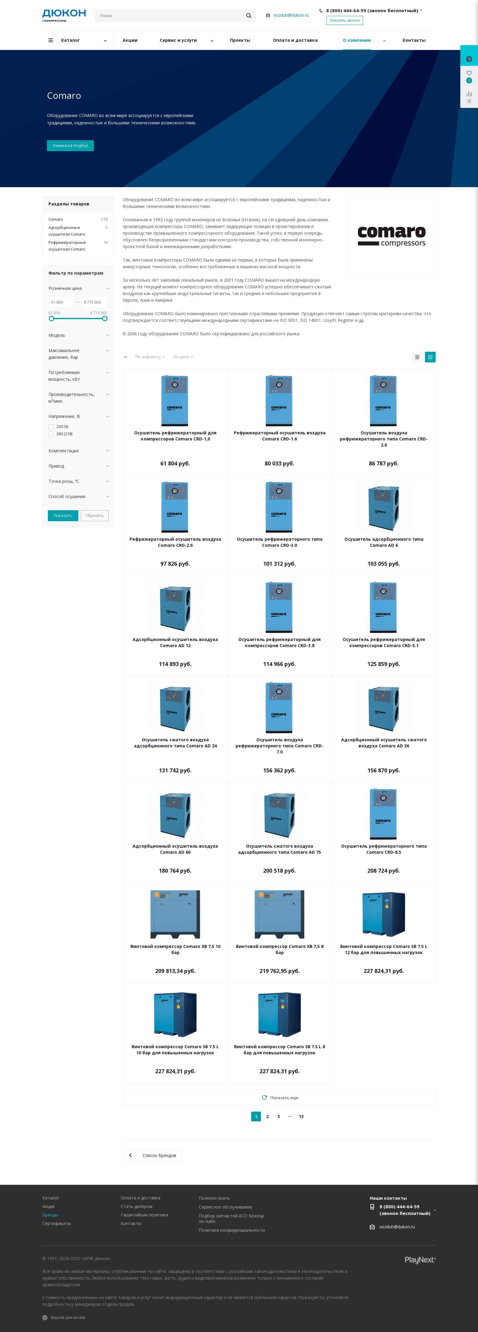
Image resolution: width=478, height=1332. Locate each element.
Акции (48, 1206)
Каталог (50, 1198)
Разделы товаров (68, 204)
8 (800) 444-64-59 (372, 10)
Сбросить (94, 515)
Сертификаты (56, 1223)
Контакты (131, 1223)
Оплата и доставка (140, 1198)
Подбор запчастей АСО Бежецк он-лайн (231, 1218)
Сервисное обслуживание (225, 1207)
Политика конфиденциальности (232, 1230)
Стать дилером (136, 1206)
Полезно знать (214, 1198)
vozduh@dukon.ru (291, 15)
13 (301, 1116)
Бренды (50, 1215)
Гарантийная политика (144, 1215)
